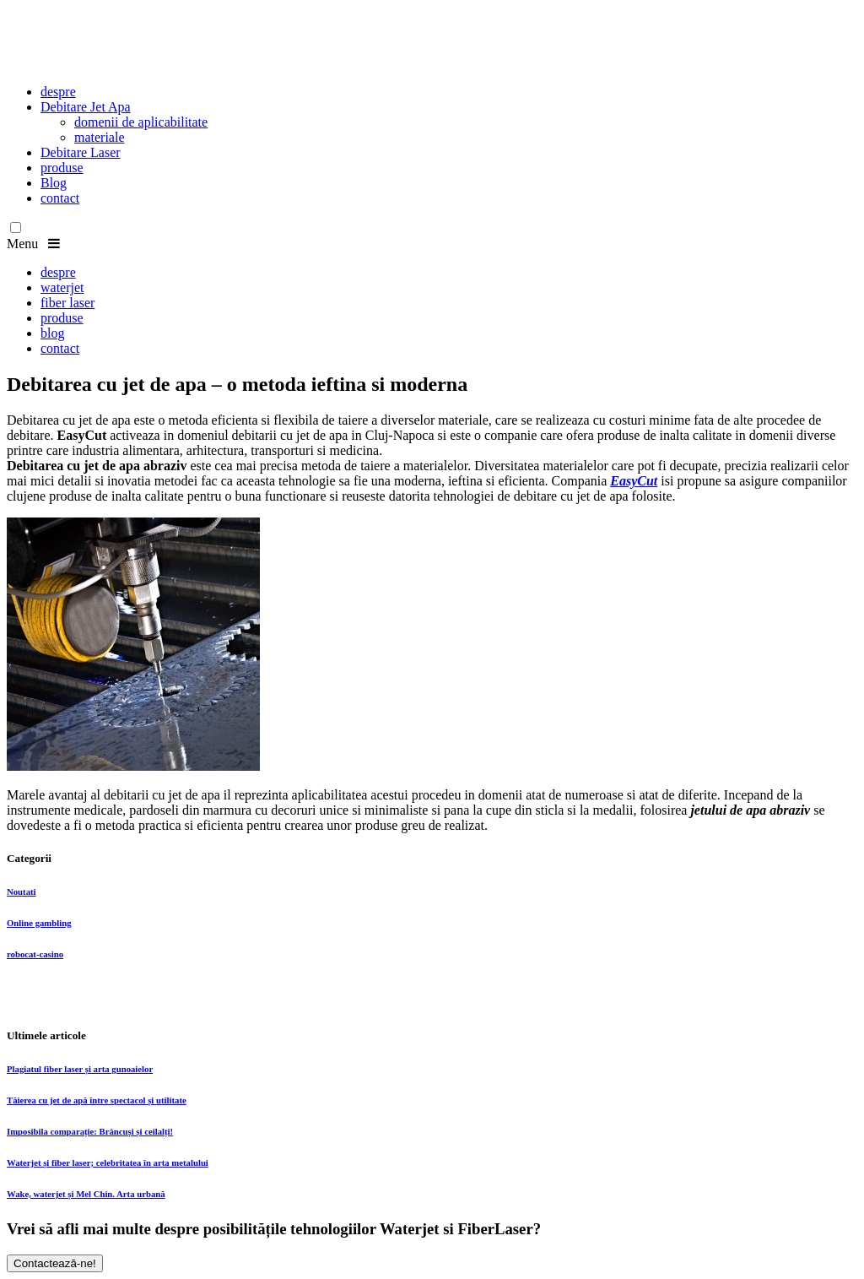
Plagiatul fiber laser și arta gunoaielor (80, 1069)
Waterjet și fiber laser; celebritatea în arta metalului (107, 1162)
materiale (99, 137)
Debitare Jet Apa (85, 107)
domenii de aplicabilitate (141, 122)
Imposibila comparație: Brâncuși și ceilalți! (90, 1131)
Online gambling (39, 923)
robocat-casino (35, 954)
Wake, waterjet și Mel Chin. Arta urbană (86, 1194)
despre (58, 91)
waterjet (62, 287)
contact (59, 198)
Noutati (21, 891)
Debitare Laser (80, 152)
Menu (33, 243)
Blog (53, 183)
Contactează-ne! (55, 1263)
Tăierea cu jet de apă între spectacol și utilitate (96, 1100)
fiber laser (67, 302)
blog (52, 333)
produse (62, 167)
